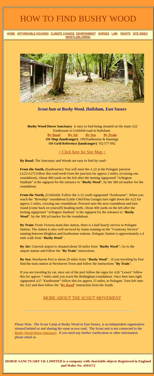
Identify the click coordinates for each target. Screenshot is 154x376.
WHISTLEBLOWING (78, 37)
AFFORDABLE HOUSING (33, 33)
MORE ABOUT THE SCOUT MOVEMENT (82, 298)
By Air (73, 135)
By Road (67, 285)
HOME (11, 33)
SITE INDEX (140, 33)
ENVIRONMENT (86, 33)
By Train (110, 135)
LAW (114, 33)
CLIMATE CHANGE (63, 33)
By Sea (91, 135)
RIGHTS (126, 33)
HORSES (103, 33)
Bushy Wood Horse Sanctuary (35, 333)
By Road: (27, 160)
